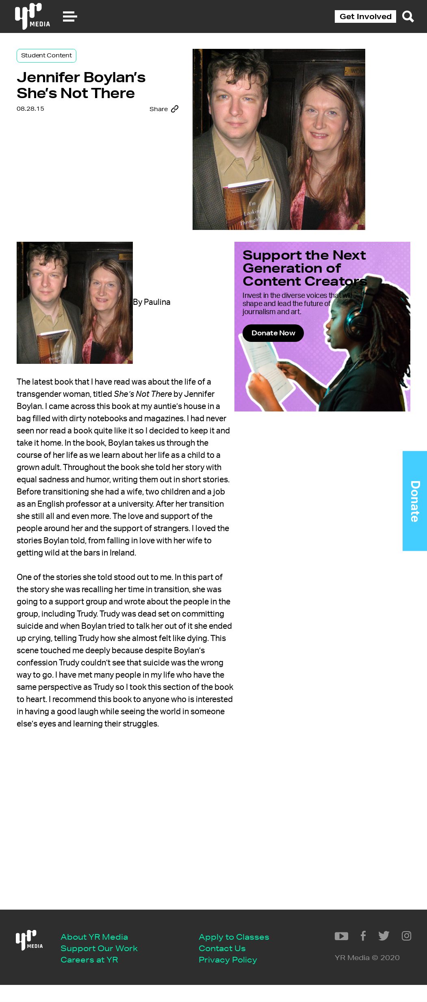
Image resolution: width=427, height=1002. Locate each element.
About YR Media (103, 914)
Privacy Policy (98, 976)
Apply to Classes (104, 951)
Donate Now (289, 379)
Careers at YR (97, 939)
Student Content (70, 66)
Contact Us (92, 964)
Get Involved (366, 16)
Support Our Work (107, 927)
